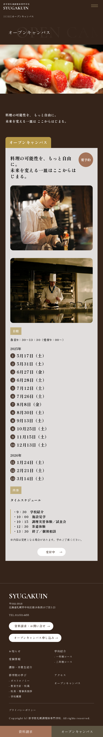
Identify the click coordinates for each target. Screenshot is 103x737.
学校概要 (16, 696)
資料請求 (26, 731)
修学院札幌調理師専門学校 (16, 6)
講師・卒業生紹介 (20, 667)
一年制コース (64, 656)
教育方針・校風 (20, 686)
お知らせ (15, 651)
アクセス (60, 675)
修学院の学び (17, 675)
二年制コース (64, 661)
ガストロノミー (20, 680)
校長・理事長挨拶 (22, 691)
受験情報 (15, 659)
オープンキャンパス (67, 683)
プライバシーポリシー (22, 710)
